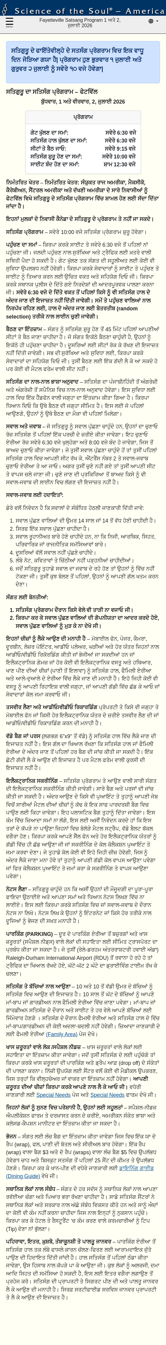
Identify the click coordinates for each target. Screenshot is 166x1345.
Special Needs (53, 1095)
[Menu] (9, 23)
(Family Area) (62, 1034)
